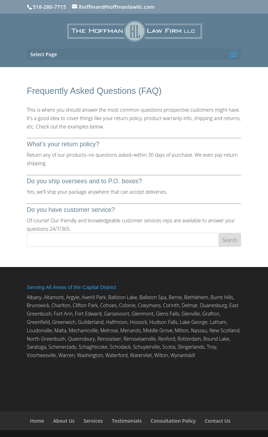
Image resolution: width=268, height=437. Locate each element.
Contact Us (217, 420)
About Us (64, 420)
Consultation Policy (173, 420)
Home (37, 420)
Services (93, 420)
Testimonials (127, 420)
